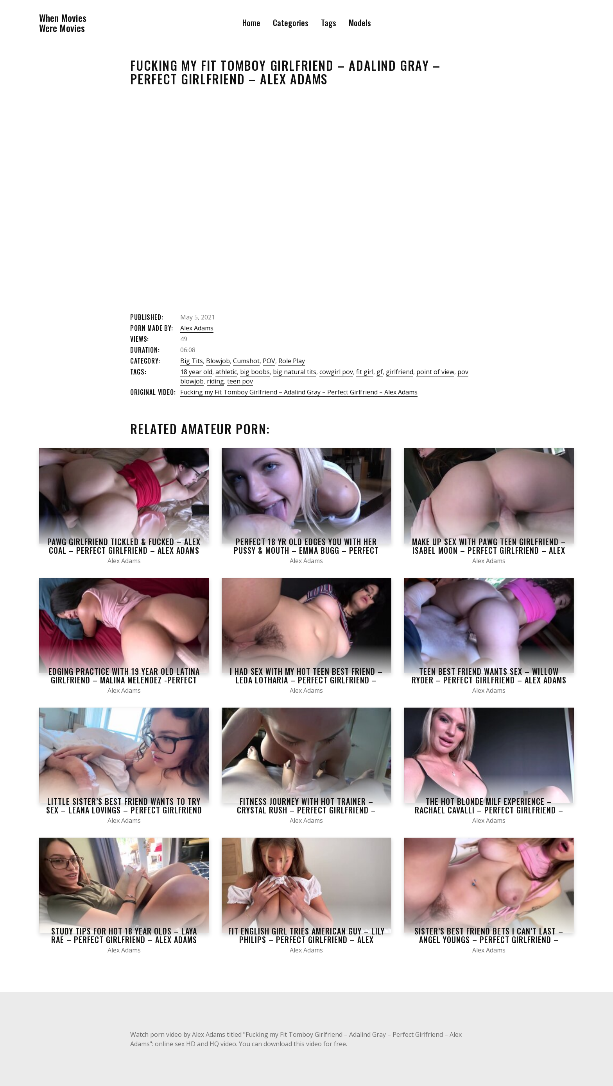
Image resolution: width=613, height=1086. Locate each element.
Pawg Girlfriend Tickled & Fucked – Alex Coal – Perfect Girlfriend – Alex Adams (124, 546)
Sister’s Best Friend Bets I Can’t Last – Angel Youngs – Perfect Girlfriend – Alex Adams (488, 939)
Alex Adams (196, 328)
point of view (435, 371)
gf (379, 371)
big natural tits (294, 371)
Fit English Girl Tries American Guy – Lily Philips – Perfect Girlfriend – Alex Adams (306, 939)
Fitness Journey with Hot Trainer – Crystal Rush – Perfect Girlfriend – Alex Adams (306, 809)
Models (360, 23)
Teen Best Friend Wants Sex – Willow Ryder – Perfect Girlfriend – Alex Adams (489, 675)
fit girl (364, 371)
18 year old (196, 371)
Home (251, 23)
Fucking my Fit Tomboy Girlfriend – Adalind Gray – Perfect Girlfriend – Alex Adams (299, 392)
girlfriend (399, 371)
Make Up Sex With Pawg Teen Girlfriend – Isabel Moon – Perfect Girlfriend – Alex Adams (489, 550)
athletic (226, 371)
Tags (328, 23)
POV (269, 361)
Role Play (291, 361)
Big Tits (191, 361)
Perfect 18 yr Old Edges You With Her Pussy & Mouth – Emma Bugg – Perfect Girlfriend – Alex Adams (306, 550)
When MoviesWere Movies (62, 22)
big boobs (255, 371)
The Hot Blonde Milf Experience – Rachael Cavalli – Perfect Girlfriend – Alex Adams (489, 809)
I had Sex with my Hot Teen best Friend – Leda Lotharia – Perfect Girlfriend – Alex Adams (306, 679)
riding (215, 381)
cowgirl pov (336, 371)
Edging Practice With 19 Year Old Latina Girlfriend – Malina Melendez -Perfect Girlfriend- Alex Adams (124, 679)
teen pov (240, 381)
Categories (290, 23)
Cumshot (246, 361)
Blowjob (218, 361)
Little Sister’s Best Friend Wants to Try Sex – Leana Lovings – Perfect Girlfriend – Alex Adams (124, 809)
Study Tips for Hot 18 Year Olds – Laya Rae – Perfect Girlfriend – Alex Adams (124, 935)
